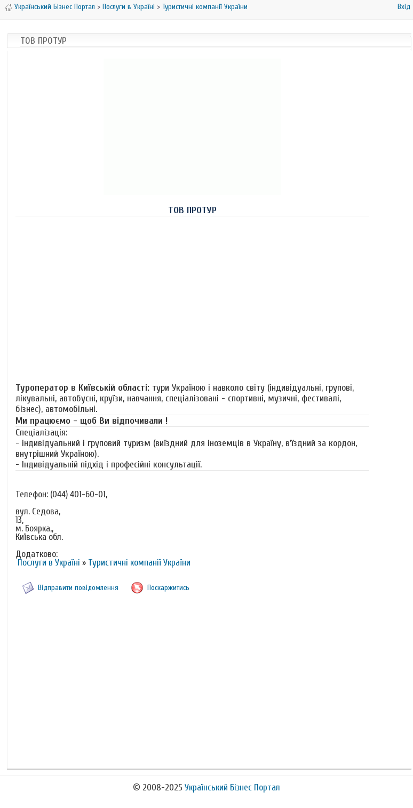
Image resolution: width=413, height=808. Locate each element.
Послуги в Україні (128, 6)
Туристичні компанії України (205, 6)
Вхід (404, 6)
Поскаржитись (168, 587)
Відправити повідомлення (78, 587)
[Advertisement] (192, 299)
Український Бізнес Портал (54, 6)
